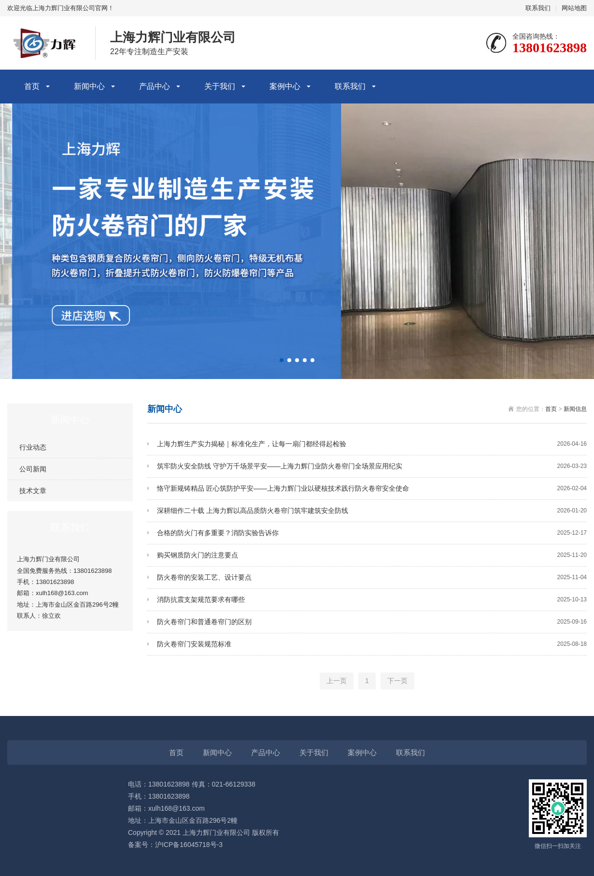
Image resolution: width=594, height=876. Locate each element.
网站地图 (574, 8)
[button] (281, 360)
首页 (32, 86)
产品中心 (154, 86)
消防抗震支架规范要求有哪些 (372, 600)
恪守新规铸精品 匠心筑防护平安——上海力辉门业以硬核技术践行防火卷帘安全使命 (372, 488)
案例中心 (284, 86)
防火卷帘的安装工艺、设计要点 (372, 577)
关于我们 (219, 86)
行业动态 (32, 447)
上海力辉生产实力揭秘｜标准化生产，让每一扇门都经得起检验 (372, 444)
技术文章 (32, 491)
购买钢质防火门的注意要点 (372, 555)
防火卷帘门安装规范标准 (372, 644)
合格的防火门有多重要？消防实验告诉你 (372, 533)
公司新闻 (32, 469)
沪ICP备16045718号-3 (189, 844)
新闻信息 (575, 409)
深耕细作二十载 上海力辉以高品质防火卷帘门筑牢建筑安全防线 (372, 511)
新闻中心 (89, 86)
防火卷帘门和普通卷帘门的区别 (372, 622)
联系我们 (538, 8)
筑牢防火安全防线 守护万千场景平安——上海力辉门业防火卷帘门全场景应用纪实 (372, 466)
